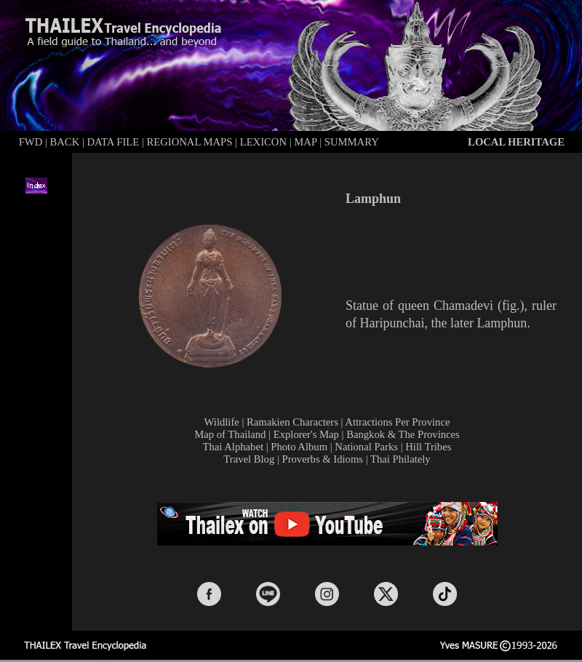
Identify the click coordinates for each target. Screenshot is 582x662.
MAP (305, 142)
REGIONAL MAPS (189, 142)
